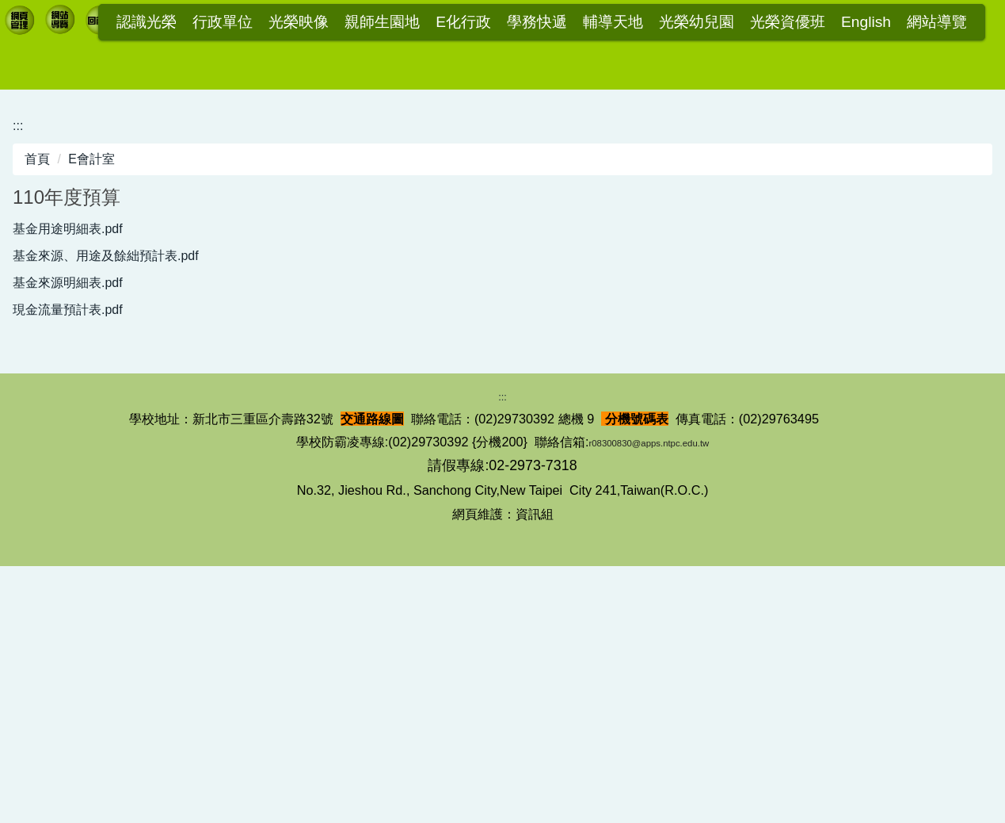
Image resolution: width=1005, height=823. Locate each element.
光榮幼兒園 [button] (696, 22)
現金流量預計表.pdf (78, 538)
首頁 (37, 380)
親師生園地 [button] (382, 22)
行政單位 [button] (222, 22)
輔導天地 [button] (613, 22)
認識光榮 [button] (146, 22)
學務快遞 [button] (537, 22)
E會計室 (91, 380)
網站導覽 (937, 22)
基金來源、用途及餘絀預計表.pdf (116, 479)
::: (94, 22)
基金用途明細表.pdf (78, 450)
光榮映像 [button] (298, 22)
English (866, 22)
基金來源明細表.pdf (78, 508)
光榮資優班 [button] (787, 22)
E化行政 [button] (463, 22)
